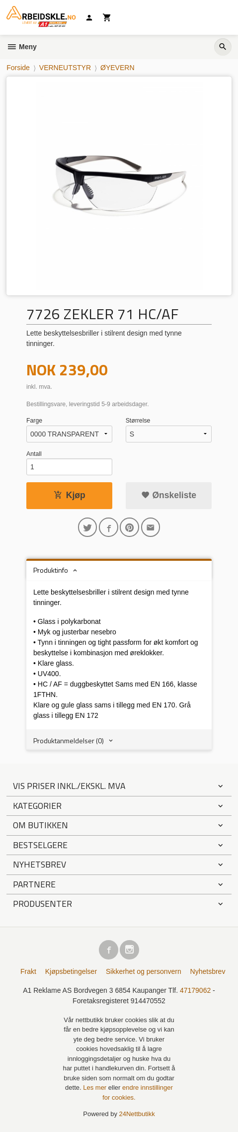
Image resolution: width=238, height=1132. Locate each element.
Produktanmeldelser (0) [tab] (68, 740)
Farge (34, 420)
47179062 (195, 990)
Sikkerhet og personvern (143, 971)
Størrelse (138, 420)
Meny (21, 47)
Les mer (95, 1087)
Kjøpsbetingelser (71, 971)
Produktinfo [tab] (50, 570)
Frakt (28, 971)
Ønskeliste (168, 495)
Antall (34, 453)
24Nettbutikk (137, 1114)
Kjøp (69, 495)
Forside (18, 68)
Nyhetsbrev (208, 971)
